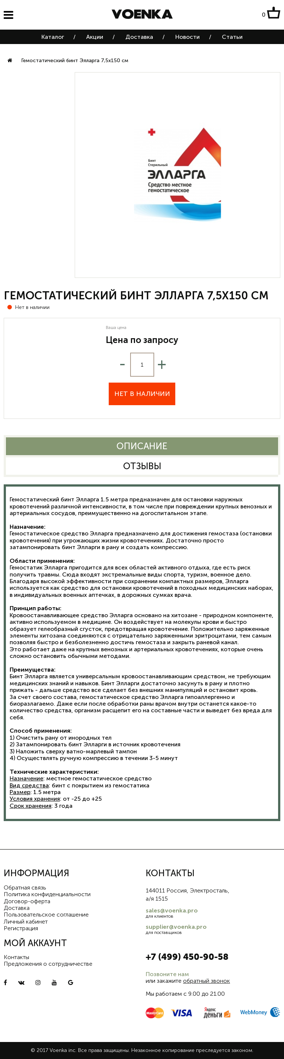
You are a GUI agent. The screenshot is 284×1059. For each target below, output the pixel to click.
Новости (187, 36)
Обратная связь (25, 887)
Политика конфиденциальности (47, 894)
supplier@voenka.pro (176, 926)
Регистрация (21, 928)
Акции (94, 36)
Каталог (52, 36)
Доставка (139, 36)
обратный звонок (206, 980)
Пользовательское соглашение (46, 914)
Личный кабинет (26, 921)
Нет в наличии (142, 394)
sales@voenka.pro (172, 910)
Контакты (16, 957)
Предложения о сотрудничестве (48, 963)
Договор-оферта (27, 901)
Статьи (232, 36)
